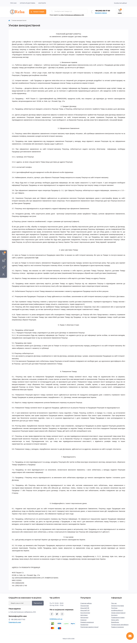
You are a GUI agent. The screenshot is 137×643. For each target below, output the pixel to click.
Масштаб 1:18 (84, 608)
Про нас (13, 3)
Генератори (84, 624)
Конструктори (85, 613)
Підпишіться (38, 603)
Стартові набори (86, 603)
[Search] (52, 11)
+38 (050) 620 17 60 (102, 11)
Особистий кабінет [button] (120, 3)
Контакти (42, 3)
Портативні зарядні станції (89, 627)
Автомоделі (84, 617)
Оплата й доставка (27, 3)
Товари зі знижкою (117, 627)
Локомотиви (84, 605)
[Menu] (37, 11)
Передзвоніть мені (15, 622)
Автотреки (84, 615)
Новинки (83, 620)
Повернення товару (118, 617)
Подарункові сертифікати (119, 624)
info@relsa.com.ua (56, 619)
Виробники (115, 622)
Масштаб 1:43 (84, 610)
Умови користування (118, 613)
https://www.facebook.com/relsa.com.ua (51, 614)
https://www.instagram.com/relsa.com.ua (62, 614)
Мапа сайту (115, 620)
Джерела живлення (87, 622)
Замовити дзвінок (101, 13)
